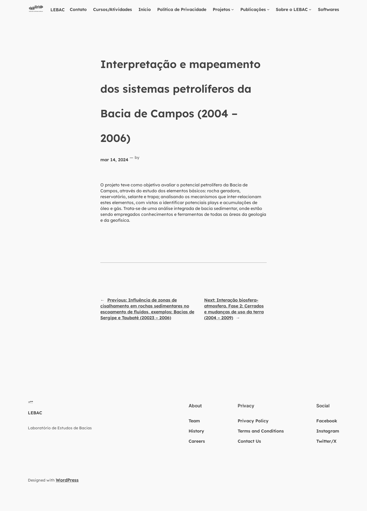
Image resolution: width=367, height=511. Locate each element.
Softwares (328, 9)
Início (144, 9)
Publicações (253, 9)
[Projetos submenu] (232, 9)
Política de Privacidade (181, 9)
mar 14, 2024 (114, 159)
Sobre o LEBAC (292, 9)
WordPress (67, 480)
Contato (78, 9)
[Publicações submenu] (268, 9)
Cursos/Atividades (112, 9)
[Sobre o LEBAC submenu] (310, 9)
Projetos (221, 9)
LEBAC (57, 9)
